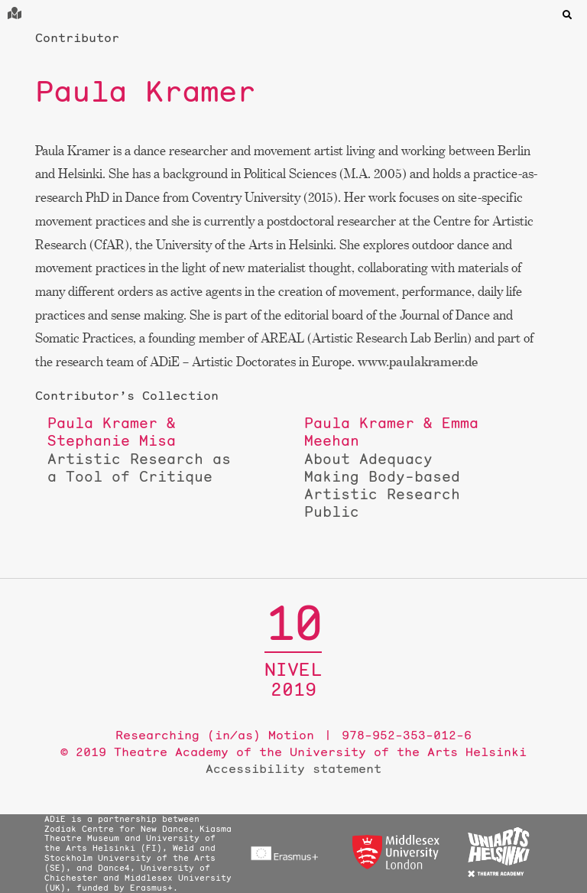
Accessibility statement (293, 768)
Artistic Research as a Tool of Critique (139, 449)
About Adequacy (396, 467)
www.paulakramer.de (418, 361)
